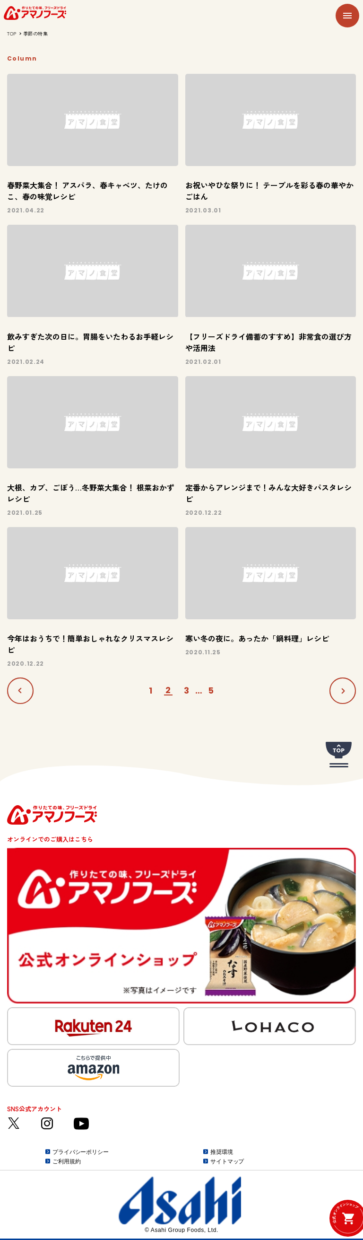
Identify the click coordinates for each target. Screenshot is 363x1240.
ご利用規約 (66, 1161)
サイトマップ (227, 1161)
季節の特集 (35, 33)
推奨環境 (221, 1152)
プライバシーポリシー (80, 1152)
